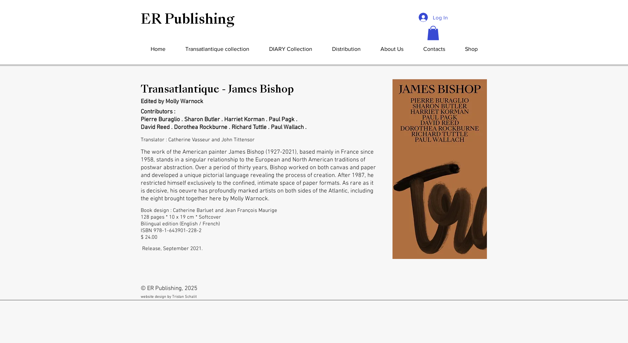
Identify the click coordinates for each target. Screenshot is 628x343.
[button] (433, 33)
